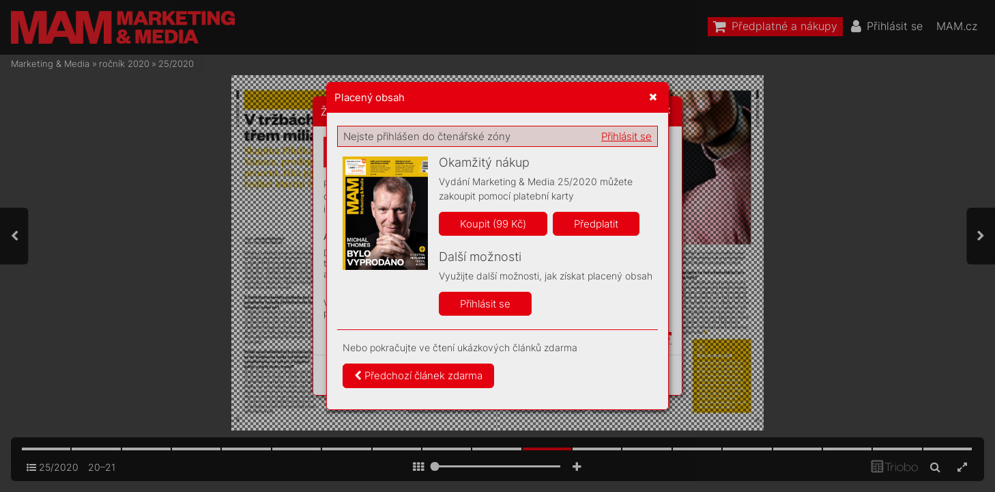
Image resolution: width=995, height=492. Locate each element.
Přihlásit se (626, 136)
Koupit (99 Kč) (493, 223)
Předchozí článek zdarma (418, 375)
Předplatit (596, 223)
